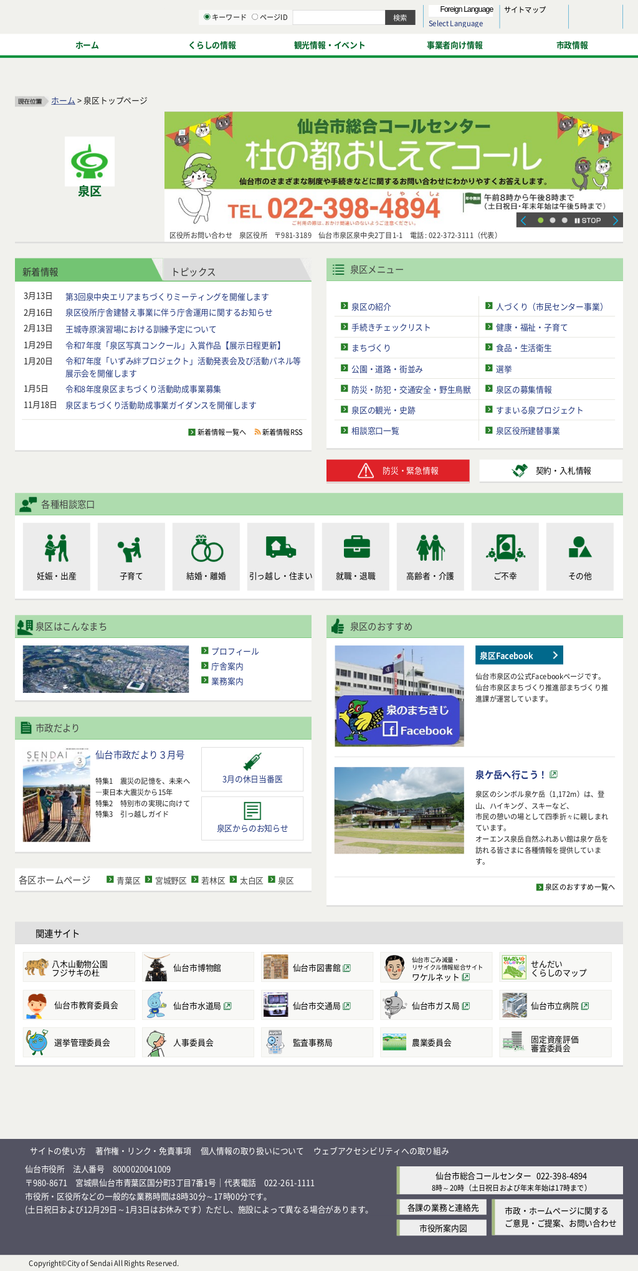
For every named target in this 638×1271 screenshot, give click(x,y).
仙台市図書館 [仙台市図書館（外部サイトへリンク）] (317, 968)
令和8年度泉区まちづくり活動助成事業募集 (143, 388)
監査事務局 (313, 1043)
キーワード (354, 44)
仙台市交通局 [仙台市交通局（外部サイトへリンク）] (317, 1005)
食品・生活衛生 (524, 347)
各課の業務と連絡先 (443, 1207)
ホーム (63, 100)
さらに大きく (520, 27)
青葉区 (128, 879)
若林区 (213, 879)
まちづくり (371, 347)
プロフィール (235, 651)
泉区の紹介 (371, 306)
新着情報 (40, 270)
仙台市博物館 (197, 967)
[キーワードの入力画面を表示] (336, 43)
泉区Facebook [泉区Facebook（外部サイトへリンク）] (506, 655)
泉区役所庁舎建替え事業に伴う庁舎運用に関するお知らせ (169, 312)
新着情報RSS (282, 432)
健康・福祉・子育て (532, 327)
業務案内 (227, 680)
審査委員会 (568, 1043)
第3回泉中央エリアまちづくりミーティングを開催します (167, 296)
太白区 (252, 879)
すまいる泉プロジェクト (540, 410)
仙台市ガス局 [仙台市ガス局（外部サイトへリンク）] (436, 1005)
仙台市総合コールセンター (483, 1175)
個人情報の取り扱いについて (252, 1150)
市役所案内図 (443, 1228)
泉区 (286, 879)
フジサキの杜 (92, 968)
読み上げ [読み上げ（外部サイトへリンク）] (410, 12)
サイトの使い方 (58, 1150)
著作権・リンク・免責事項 (143, 1150)
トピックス (193, 270)
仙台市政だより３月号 (140, 754)
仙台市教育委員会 (86, 1005)
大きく (479, 27)
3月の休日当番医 (252, 778)
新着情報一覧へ (222, 432)
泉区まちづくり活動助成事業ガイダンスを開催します (161, 405)
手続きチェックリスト (391, 327)
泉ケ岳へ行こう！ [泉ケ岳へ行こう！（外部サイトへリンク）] (511, 774)
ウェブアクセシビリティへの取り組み (381, 1150)
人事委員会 (193, 1043)
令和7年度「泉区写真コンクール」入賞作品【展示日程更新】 (175, 345)
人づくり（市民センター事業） (551, 306)
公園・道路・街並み (387, 368)
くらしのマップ (568, 968)
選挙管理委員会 (82, 1043)
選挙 (504, 368)
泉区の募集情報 (524, 389)
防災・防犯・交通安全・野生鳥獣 (411, 389)
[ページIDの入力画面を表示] (384, 43)
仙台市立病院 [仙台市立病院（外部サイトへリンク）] (555, 1005)
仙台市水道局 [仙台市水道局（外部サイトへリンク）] (197, 1005)
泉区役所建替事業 (527, 430)
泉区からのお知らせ (252, 828)
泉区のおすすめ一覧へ (580, 887)
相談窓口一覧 (375, 430)
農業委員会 (432, 1043)
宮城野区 (171, 879)
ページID (399, 44)
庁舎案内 (227, 666)
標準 (498, 13)
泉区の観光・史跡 (383, 410)
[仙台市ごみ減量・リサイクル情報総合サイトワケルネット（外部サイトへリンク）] (436, 967)
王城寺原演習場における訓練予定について (141, 329)
